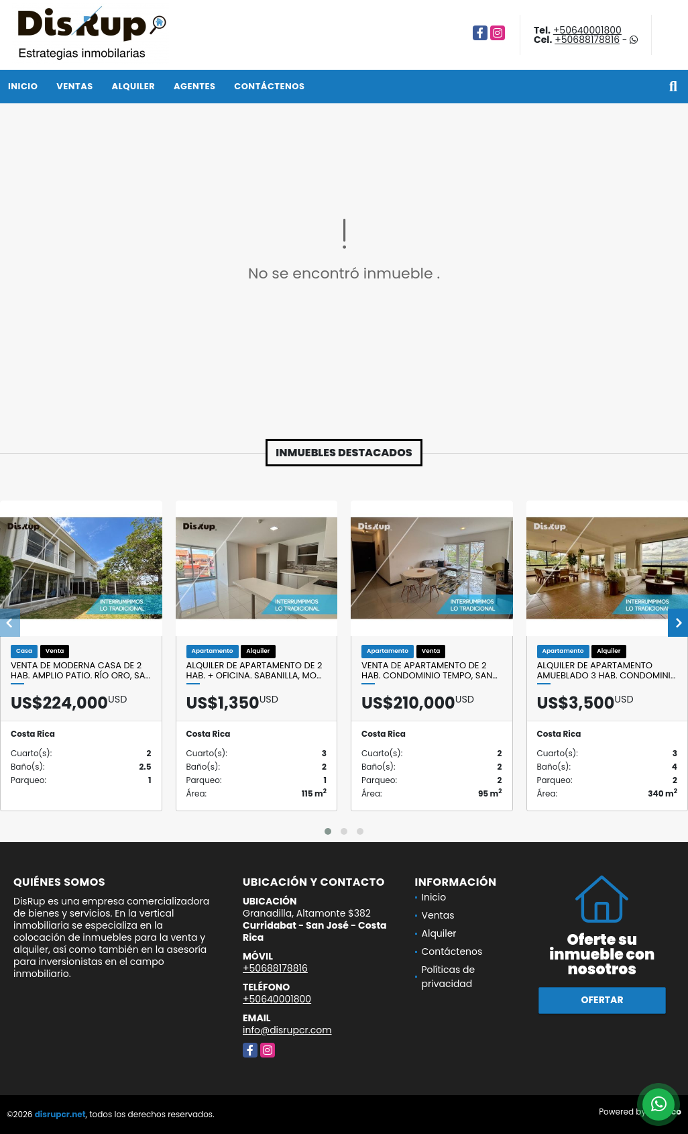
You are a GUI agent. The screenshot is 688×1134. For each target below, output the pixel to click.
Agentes (195, 86)
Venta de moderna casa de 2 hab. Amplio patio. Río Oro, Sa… (80, 670)
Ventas (74, 86)
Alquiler (133, 86)
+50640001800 (587, 30)
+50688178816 (587, 39)
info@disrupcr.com (287, 1030)
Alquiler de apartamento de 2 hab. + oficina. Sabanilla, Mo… (254, 670)
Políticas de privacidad (448, 976)
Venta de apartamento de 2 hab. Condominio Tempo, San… (429, 670)
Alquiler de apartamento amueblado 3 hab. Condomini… (606, 670)
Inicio (23, 86)
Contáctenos (269, 86)
